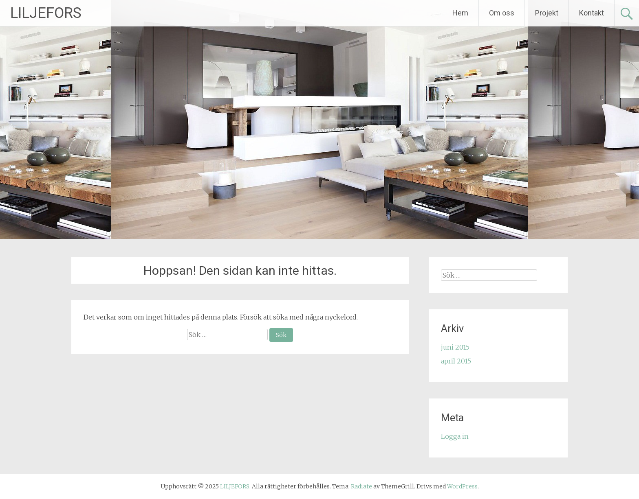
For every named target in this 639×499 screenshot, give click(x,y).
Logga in (455, 436)
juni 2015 (455, 347)
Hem (460, 13)
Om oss (501, 13)
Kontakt (591, 13)
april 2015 (456, 361)
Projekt (546, 13)
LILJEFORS (46, 13)
